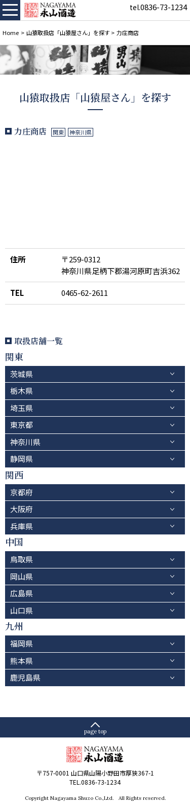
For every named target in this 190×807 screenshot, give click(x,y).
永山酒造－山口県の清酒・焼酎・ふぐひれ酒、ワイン (50, 10)
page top (95, 731)
